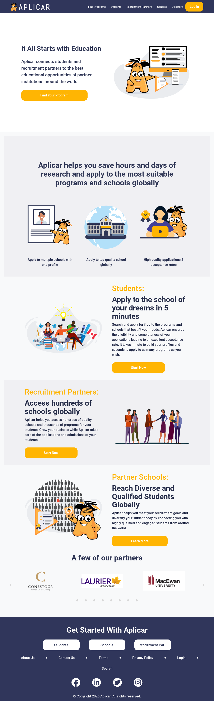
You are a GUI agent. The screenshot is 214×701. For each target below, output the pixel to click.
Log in (194, 7)
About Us (27, 658)
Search (107, 668)
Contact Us (67, 658)
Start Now (138, 368)
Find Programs (97, 6)
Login (181, 658)
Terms (103, 658)
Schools (162, 6)
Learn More (140, 541)
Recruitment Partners (139, 6)
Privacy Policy (142, 658)
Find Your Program (54, 95)
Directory (177, 6)
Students (116, 6)
